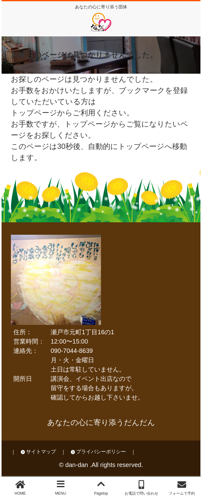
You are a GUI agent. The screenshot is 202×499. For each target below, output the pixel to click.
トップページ (87, 124)
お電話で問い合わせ (141, 493)
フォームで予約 (182, 493)
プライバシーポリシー (101, 451)
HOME (20, 493)
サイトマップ (41, 451)
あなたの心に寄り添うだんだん (101, 422)
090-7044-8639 (72, 350)
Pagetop (101, 493)
